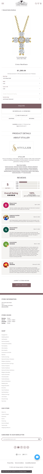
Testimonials (4, 425)
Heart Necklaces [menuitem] (5, 390)
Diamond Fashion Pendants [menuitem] (8, 359)
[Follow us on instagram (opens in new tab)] (28, 447)
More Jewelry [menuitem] (4, 350)
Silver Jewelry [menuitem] (4, 348)
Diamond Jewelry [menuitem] (5, 341)
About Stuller (21, 138)
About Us (4, 412)
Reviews (21, 178)
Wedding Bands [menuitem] (5, 337)
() (38, 182)
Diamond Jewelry (16, 171)
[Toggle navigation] (3, 3)
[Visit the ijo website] (24, 454)
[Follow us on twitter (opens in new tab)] (24, 447)
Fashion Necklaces (32, 168)
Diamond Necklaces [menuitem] (6, 381)
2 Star (17, 186)
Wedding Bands (8, 171)
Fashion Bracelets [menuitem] (6, 374)
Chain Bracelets (27, 172)
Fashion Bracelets (16, 172)
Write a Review (21, 285)
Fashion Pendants (23, 168)
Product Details (21, 134)
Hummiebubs (13, 242)
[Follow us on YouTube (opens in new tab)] (18, 447)
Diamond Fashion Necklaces (9, 10)
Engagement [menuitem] (4, 334)
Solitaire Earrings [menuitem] (5, 394)
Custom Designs (5, 414)
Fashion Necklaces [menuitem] (6, 368)
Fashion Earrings (9, 166)
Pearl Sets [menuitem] (4, 401)
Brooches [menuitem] (4, 387)
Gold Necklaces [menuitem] (5, 392)
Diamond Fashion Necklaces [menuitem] (8, 370)
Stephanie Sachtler (15, 215)
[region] (21, 35)
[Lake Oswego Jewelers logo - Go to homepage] (21, 3)
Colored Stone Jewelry (26, 171)
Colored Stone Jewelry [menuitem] (6, 343)
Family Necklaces (33, 169)
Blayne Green (13, 203)
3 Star (17, 185)
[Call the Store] (5, 307)
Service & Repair (5, 423)
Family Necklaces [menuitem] (5, 379)
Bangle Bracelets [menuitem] (5, 385)
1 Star (17, 188)
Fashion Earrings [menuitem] (5, 357)
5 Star (17, 182)
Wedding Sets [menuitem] (5, 383)
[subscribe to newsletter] (39, 439)
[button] (36, 3)
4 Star (17, 183)
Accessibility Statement (30, 463)
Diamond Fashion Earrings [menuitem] (8, 363)
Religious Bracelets (24, 169)
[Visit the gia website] (18, 454)
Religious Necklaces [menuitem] (6, 361)
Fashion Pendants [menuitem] (6, 365)
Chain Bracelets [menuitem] (5, 376)
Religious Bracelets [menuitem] (6, 372)
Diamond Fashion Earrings (11, 168)
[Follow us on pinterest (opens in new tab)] (21, 447)
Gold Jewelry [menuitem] (4, 339)
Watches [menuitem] (3, 354)
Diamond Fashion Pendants (20, 166)
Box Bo (11, 263)
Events (3, 418)
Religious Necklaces (33, 166)
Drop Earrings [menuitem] (5, 399)
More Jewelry (35, 171)
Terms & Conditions (19, 463)
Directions (4, 416)
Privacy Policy (10, 463)
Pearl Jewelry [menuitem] (4, 346)
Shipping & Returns (6, 427)
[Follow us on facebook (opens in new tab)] (15, 447)
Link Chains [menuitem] (4, 396)
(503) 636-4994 (21, 58)
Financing (4, 421)
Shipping (11, 118)
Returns (31, 118)
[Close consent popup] (30, 471)
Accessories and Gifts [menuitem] (6, 352)
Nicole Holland (13, 227)
